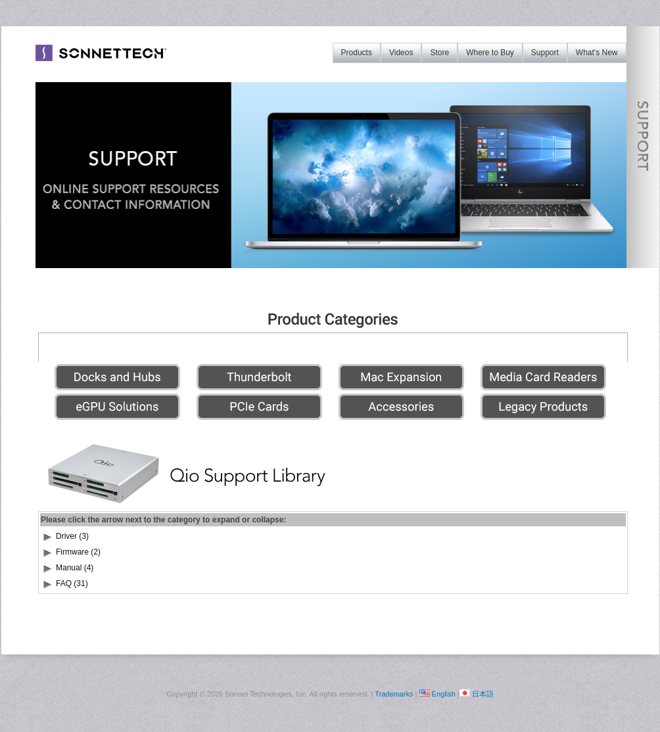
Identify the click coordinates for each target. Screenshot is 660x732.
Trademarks (394, 694)
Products (356, 52)
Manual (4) (74, 567)
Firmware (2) (78, 552)
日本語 (483, 694)
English (444, 694)
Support (545, 52)
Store (439, 52)
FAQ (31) (72, 583)
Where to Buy (490, 52)
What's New (597, 52)
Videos (401, 52)
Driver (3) (72, 536)
